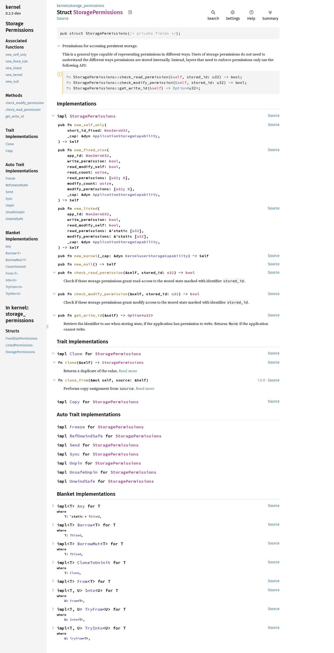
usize (101, 172)
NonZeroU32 (116, 130)
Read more (128, 370)
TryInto (94, 628)
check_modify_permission (101, 294)
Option (134, 315)
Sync (75, 454)
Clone (76, 353)
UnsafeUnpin (84, 472)
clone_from (76, 380)
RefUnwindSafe (86, 436)
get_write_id (88, 315)
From (82, 581)
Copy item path (130, 12)
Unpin (76, 463)
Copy (75, 401)
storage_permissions (86, 5)
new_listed (85, 208)
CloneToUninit (93, 562)
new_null (83, 264)
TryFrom (94, 609)
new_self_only (89, 124)
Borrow (85, 525)
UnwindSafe (82, 481)
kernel (62, 5)
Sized (95, 516)
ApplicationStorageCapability (125, 136)
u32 (114, 177)
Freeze (77, 427)
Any (81, 506)
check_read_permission (98, 272)
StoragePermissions (93, 116)
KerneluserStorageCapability (156, 255)
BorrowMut (88, 543)
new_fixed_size (90, 150)
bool (113, 161)
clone (71, 362)
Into (90, 590)
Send (75, 445)
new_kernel (85, 255)
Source (62, 18)
